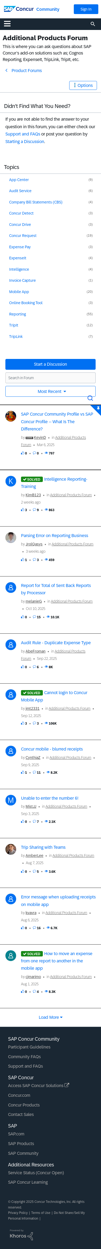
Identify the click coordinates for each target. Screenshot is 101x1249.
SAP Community (23, 1153)
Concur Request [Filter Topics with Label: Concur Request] (23, 235)
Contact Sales (21, 1114)
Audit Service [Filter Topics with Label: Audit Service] (20, 191)
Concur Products (24, 1105)
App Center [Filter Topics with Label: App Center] (19, 180)
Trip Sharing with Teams (43, 847)
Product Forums (27, 70)
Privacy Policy (18, 1213)
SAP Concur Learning (28, 1182)
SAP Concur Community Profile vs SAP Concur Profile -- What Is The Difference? (57, 421)
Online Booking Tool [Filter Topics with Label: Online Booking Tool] (26, 303)
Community (47, 9)
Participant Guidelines (29, 1047)
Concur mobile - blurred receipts (52, 749)
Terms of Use (40, 1213)
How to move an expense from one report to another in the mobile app (56, 961)
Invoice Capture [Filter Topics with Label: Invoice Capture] (22, 280)
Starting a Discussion (24, 141)
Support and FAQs (22, 134)
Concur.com (19, 1095)
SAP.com (16, 1134)
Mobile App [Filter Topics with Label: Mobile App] (19, 292)
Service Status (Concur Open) (36, 1172)
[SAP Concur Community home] (19, 8)
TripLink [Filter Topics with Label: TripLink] (16, 336)
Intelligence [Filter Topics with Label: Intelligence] (19, 269)
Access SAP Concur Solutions (38, 1085)
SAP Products (21, 1143)
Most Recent (50, 391)
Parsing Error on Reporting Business (54, 535)
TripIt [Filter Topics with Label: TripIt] (13, 325)
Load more (49, 1017)
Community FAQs (24, 1056)
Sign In (86, 9)
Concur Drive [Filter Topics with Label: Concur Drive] (20, 224)
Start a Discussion (50, 364)
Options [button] (85, 85)
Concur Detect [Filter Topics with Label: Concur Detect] (21, 213)
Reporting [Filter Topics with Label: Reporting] (17, 314)
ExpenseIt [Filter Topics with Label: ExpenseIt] (17, 258)
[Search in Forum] (50, 377)
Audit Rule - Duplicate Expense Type (56, 642)
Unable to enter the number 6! (49, 798)
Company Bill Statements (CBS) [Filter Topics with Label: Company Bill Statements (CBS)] (35, 202)
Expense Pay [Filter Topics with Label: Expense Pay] (20, 247)
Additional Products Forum (71, 495)
